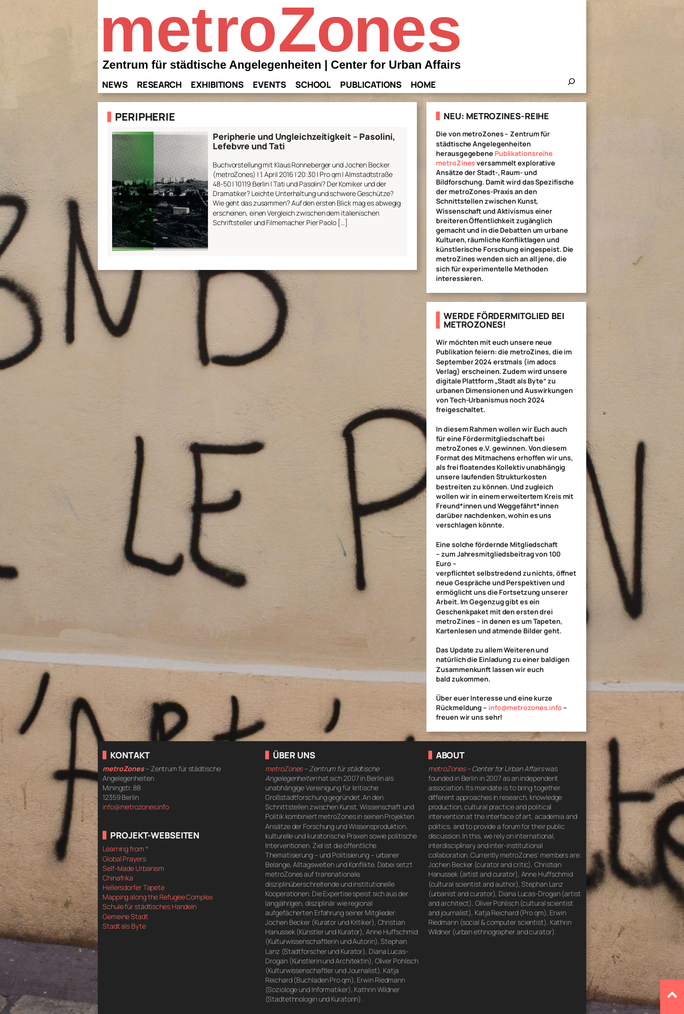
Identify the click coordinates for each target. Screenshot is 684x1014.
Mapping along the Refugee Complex (158, 896)
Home (423, 84)
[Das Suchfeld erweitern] (571, 84)
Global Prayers (124, 858)
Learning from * (125, 848)
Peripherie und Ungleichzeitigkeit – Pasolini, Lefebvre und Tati (304, 141)
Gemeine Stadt (125, 916)
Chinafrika (118, 877)
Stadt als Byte (124, 926)
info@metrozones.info (525, 707)
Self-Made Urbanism (133, 868)
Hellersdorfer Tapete (134, 887)
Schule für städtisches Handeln (150, 906)
